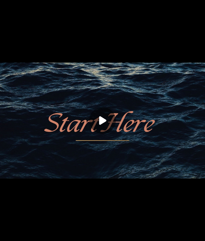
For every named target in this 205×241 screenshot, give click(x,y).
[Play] (102, 120)
